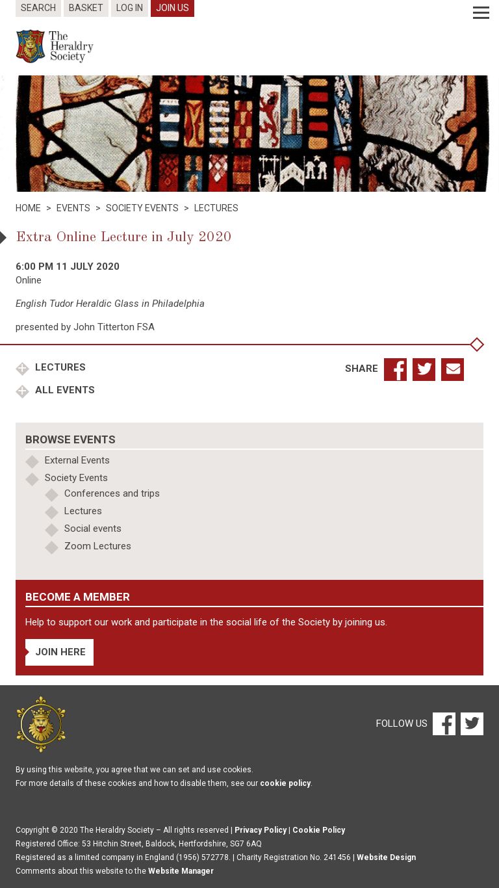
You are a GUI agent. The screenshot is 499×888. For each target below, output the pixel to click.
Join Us (172, 8)
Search (38, 8)
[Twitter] (470, 723)
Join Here (60, 652)
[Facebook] (443, 723)
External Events (77, 460)
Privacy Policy (261, 830)
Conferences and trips (112, 493)
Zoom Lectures (97, 546)
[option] (249, 133)
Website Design (386, 857)
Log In (129, 8)
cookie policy (285, 783)
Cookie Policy (318, 830)
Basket (86, 8)
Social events (93, 528)
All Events (63, 390)
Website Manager (181, 871)
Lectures (59, 367)
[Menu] (481, 13)
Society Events (76, 478)
